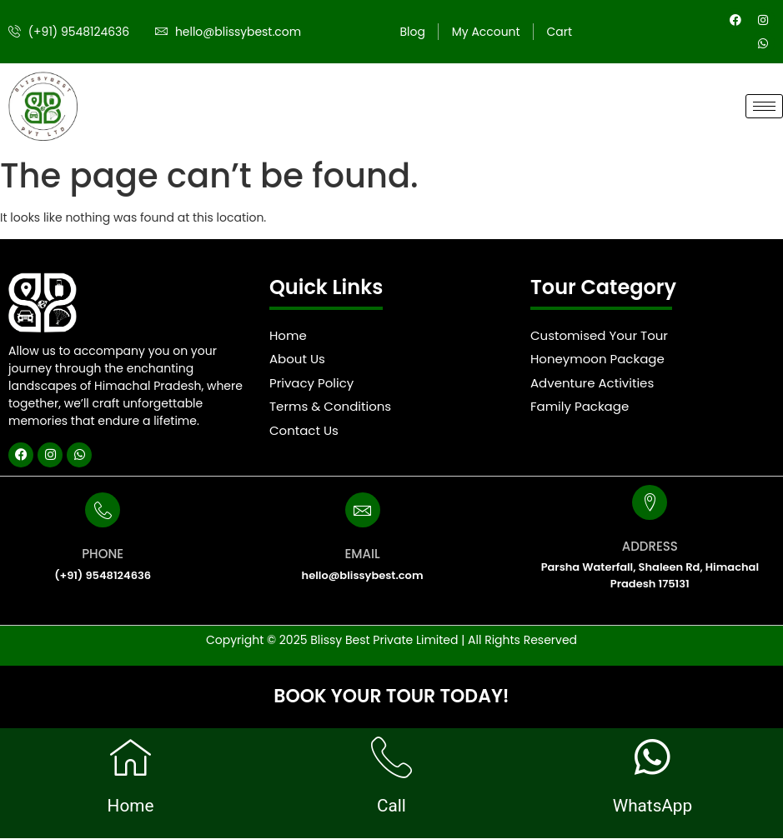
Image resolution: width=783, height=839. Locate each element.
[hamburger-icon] (764, 106)
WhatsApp (652, 806)
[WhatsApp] (652, 757)
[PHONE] (102, 509)
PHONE (102, 553)
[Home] (130, 757)
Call (391, 806)
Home (130, 806)
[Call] (391, 757)
